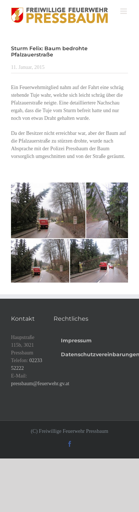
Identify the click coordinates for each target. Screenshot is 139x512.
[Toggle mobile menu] (124, 11)
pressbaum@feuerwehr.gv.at (40, 383)
